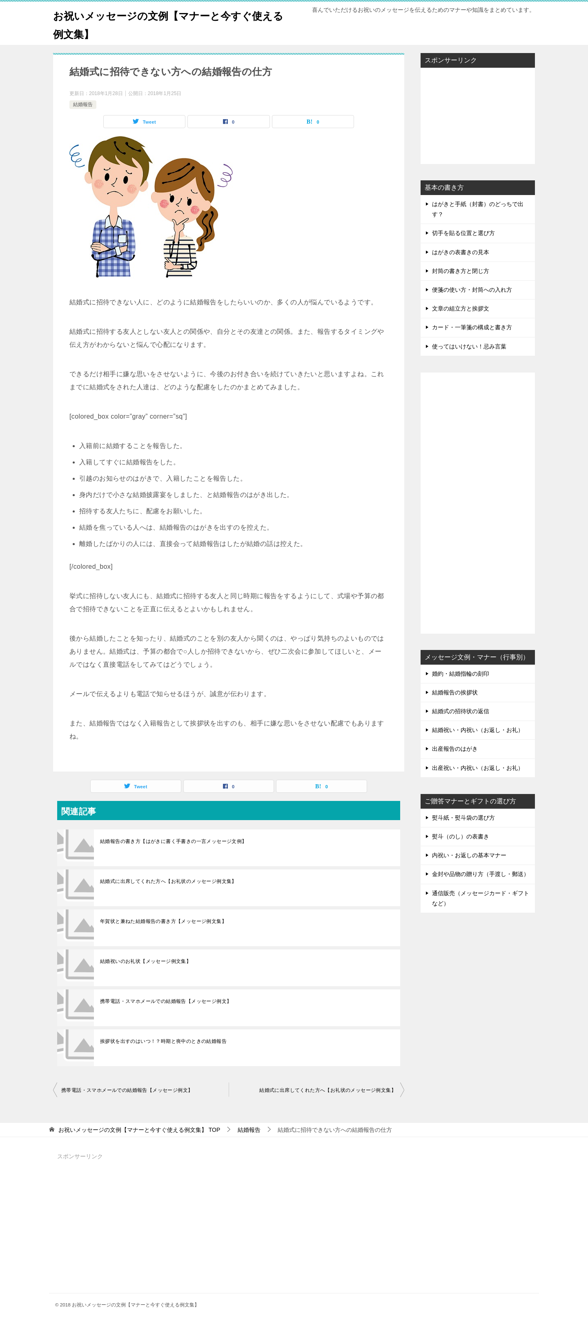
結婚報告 (83, 104)
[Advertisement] (478, 115)
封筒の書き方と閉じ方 (460, 271)
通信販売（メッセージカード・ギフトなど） (480, 898)
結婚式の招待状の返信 (460, 711)
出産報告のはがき (455, 748)
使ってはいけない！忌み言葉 (469, 346)
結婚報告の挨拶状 (455, 692)
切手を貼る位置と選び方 (463, 233)
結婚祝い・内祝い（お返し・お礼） (477, 730)
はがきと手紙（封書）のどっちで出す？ (477, 209)
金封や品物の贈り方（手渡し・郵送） (480, 874)
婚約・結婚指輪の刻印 (460, 673)
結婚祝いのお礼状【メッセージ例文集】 (145, 961)
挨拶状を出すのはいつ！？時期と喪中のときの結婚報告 (163, 1041)
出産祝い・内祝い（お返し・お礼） (477, 768)
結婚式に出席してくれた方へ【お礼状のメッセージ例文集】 (168, 881)
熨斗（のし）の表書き (460, 836)
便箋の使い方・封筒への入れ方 (472, 289)
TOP (139, 1130)
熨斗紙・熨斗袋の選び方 (463, 817)
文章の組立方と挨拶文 (460, 308)
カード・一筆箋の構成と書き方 (472, 327)
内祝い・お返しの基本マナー (469, 855)
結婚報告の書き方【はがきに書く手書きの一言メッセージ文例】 (173, 841)
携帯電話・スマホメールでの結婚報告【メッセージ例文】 (166, 1001)
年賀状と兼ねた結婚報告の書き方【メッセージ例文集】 (163, 921)
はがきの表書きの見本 (460, 252)
